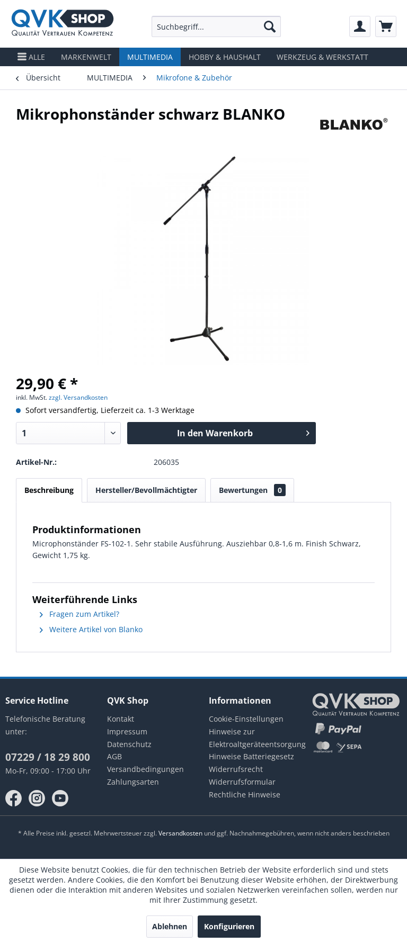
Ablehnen (169, 926)
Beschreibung (49, 490)
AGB (114, 756)
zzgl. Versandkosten (78, 397)
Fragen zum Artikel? (79, 614)
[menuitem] (216, 26)
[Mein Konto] (359, 26)
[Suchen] (270, 26)
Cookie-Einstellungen (246, 719)
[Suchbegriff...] (216, 26)
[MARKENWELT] (86, 57)
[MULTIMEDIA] (150, 57)
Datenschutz (129, 744)
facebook (13, 798)
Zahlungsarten (133, 782)
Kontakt (120, 719)
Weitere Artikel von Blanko (91, 629)
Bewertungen (252, 490)
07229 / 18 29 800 (47, 757)
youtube (60, 798)
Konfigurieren (229, 926)
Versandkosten (180, 833)
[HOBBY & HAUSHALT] (225, 57)
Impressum (127, 731)
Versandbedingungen (145, 769)
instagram (37, 798)
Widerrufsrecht (236, 769)
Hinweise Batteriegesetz (251, 756)
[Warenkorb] (385, 26)
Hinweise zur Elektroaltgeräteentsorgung (254, 737)
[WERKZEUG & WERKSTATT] (322, 57)
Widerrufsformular (242, 782)
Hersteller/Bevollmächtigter (146, 490)
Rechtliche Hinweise (244, 794)
